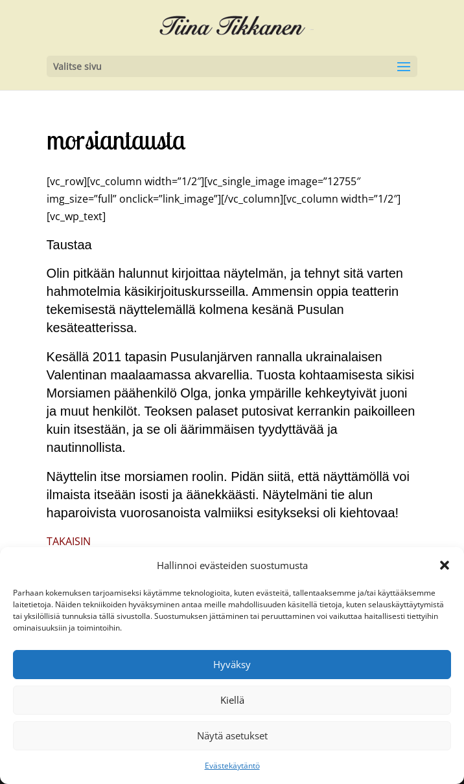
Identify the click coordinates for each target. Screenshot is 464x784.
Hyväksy (232, 664)
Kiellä (232, 699)
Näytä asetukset (232, 735)
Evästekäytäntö (232, 765)
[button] (444, 565)
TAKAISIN (69, 541)
